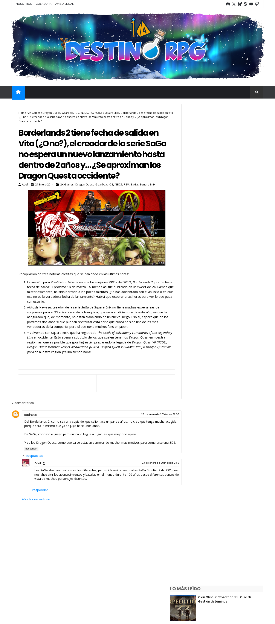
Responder (31, 466)
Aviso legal (64, 3)
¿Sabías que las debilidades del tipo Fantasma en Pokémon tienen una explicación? (238, 302)
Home (22, 111)
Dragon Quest (51, 111)
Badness (30, 428)
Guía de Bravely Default (235, 326)
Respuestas (34, 474)
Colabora (44, 3)
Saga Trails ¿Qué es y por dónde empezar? (236, 237)
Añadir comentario (36, 517)
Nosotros (24, 3)
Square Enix (112, 111)
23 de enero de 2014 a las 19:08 (150, 428)
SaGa (99, 111)
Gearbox (67, 111)
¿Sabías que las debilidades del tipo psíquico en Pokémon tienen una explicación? (239, 149)
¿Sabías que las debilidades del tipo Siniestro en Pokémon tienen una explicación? (240, 270)
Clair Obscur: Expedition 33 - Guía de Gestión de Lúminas (239, 116)
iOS (77, 111)
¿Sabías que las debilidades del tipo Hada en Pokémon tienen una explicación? (238, 209)
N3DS (84, 111)
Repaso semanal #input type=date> (236, 358)
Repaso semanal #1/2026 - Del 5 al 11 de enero (238, 389)
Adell (37, 481)
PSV (92, 111)
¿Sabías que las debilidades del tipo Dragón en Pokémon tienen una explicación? (239, 179)
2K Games (34, 111)
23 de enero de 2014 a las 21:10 (151, 480)
